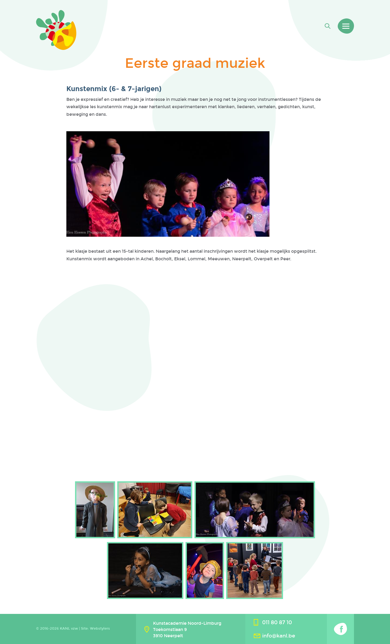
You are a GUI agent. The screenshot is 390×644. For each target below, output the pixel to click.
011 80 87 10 (277, 622)
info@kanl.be (278, 635)
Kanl (56, 30)
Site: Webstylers (95, 628)
